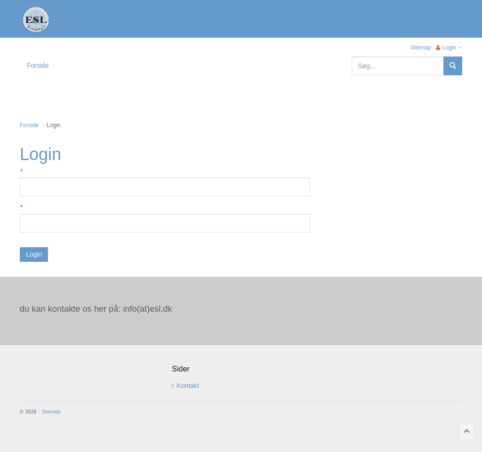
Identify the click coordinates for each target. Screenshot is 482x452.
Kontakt (185, 385)
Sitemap (420, 47)
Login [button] (449, 47)
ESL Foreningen (35, 19)
